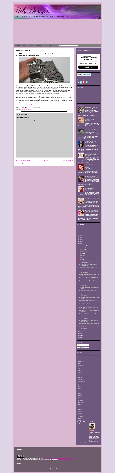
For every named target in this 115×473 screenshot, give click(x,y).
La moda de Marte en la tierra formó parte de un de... (88, 301)
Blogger (62, 468)
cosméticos (81, 383)
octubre (82, 249)
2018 (79, 243)
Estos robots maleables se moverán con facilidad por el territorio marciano (92, 131)
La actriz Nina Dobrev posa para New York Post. (91, 108)
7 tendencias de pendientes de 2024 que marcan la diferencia (91, 154)
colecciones (81, 379)
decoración (81, 384)
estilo (79, 390)
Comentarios (81, 347)
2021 (79, 237)
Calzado (80, 372)
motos (79, 407)
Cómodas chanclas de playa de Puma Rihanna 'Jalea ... (88, 321)
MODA (24, 45)
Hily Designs (33, 10)
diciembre (82, 245)
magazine (80, 400)
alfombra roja (81, 359)
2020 (79, 239)
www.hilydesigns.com (64, 459)
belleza (80, 368)
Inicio (46, 160)
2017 (79, 331)
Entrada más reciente (23, 160)
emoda (79, 388)
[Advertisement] (57, 32)
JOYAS (45, 45)
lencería (80, 395)
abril (81, 257)
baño (79, 367)
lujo (79, 397)
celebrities (80, 375)
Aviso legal (19, 465)
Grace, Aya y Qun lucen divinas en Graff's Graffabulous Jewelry (90, 143)
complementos (81, 381)
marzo (81, 259)
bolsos (79, 370)
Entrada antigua (67, 160)
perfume (80, 413)
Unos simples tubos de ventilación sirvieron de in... (88, 265)
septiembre (83, 251)
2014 (79, 337)
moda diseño (81, 406)
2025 (79, 229)
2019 (79, 241)
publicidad (80, 415)
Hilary (92, 430)
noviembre (82, 247)
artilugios (80, 365)
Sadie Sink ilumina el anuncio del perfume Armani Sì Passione (92, 166)
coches (80, 377)
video (79, 420)
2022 (79, 235)
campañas (80, 374)
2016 (79, 333)
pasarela (80, 411)
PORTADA (18, 45)
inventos (80, 391)
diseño (22, 109)
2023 (79, 233)
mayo (81, 255)
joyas (79, 393)
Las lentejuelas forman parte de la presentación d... (87, 314)
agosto (81, 253)
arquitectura (81, 361)
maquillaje (80, 402)
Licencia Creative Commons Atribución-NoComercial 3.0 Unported (59, 458)
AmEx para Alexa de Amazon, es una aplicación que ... (88, 261)
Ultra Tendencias (33, 104)
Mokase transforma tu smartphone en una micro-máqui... (88, 278)
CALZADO (38, 45)
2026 (79, 227)
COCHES (31, 45)
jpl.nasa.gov (24, 104)
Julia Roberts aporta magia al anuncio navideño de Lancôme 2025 (92, 188)
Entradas (80, 345)
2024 (79, 231)
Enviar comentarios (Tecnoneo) (29, 163)
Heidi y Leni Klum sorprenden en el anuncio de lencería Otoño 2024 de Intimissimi (92, 200)
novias (79, 409)
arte (79, 363)
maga (79, 399)
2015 (79, 335)
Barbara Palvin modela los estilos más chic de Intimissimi (91, 119)
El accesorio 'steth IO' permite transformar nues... (86, 281)
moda (25, 109)
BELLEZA (52, 45)
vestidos (80, 418)
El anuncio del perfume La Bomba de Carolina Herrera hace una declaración (91, 211)
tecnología (30, 109)
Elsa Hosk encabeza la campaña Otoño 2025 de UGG (92, 177)
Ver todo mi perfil (93, 441)
